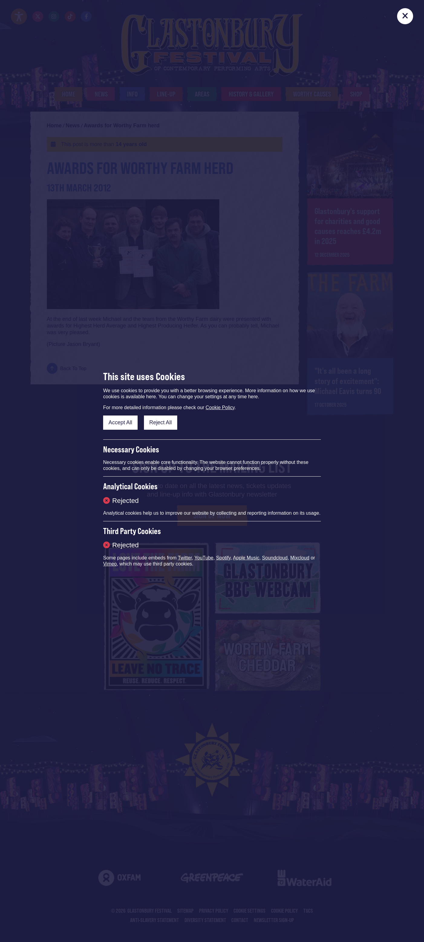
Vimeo (110, 563)
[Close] (405, 16)
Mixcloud (299, 557)
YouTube (204, 557)
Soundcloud (275, 557)
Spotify (223, 557)
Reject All (160, 422)
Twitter (185, 557)
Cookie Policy (220, 407)
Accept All (120, 422)
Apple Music (246, 557)
